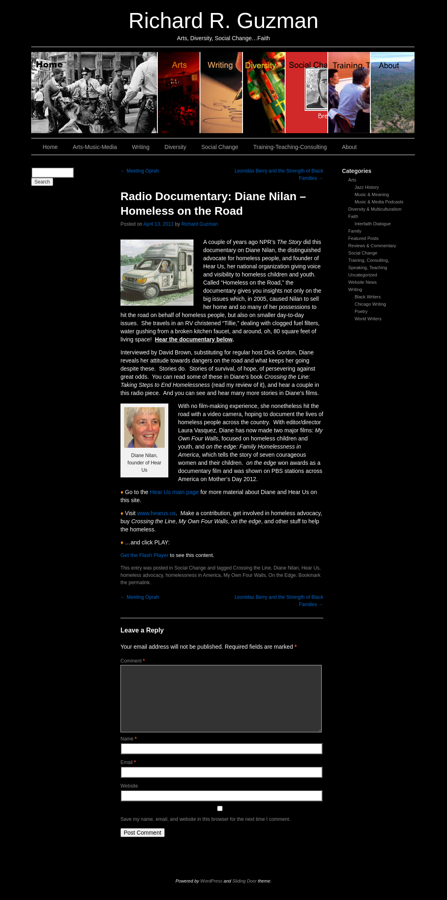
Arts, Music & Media (179, 92)
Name (128, 739)
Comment (132, 661)
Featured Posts (363, 238)
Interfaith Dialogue (373, 223)
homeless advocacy (141, 575)
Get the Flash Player (144, 555)
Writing (221, 92)
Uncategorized (362, 274)
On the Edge (282, 575)
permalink (139, 582)
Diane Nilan (286, 568)
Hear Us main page (174, 492)
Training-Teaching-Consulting (290, 147)
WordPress (211, 880)
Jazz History (367, 187)
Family (354, 231)
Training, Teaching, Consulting (349, 92)
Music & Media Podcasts (379, 201)
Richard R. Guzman (223, 20)
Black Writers (368, 296)
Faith (353, 216)
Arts (352, 179)
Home (94, 92)
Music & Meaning (372, 194)
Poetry (361, 311)
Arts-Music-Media (95, 147)
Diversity (264, 92)
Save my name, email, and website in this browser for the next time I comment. (205, 819)
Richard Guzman (199, 224)
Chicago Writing (370, 304)
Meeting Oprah (139, 171)
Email (128, 762)
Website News (362, 282)
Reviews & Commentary (372, 245)
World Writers (368, 318)
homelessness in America (193, 575)
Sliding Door (244, 880)
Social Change (307, 92)
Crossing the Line (252, 568)
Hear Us (310, 568)
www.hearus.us (156, 513)
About (393, 92)
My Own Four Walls (245, 575)
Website (129, 786)
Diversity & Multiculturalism (375, 209)
